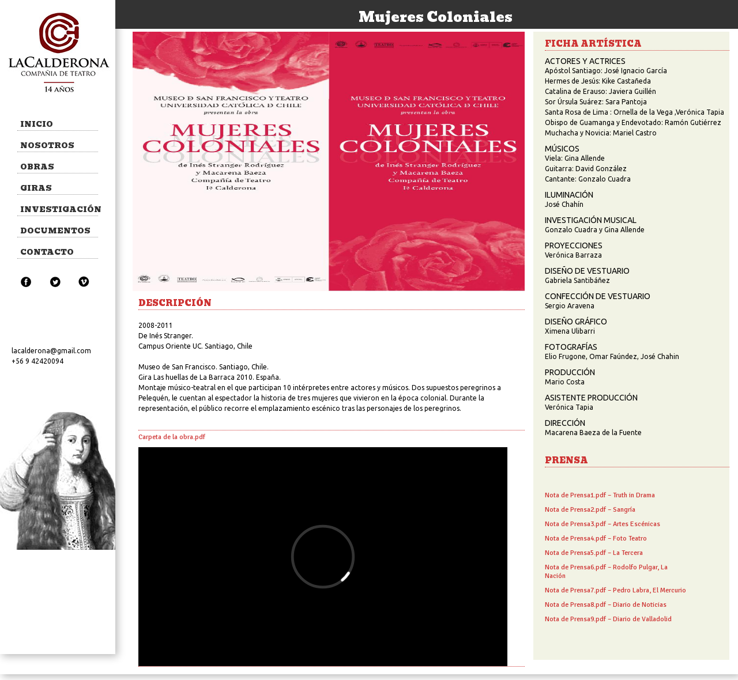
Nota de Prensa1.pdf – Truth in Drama (600, 495)
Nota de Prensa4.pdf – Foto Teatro (596, 538)
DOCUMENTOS (55, 231)
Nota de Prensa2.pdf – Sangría (590, 509)
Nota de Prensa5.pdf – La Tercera (594, 553)
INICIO (36, 124)
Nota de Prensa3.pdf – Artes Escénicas (602, 524)
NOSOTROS (47, 145)
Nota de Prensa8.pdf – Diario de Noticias (606, 604)
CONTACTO (47, 252)
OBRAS (37, 167)
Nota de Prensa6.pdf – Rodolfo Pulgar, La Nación (606, 571)
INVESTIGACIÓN (59, 209)
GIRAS (36, 188)
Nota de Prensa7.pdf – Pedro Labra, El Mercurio (615, 590)
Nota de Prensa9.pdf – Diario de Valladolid (608, 619)
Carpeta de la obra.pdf (171, 437)
